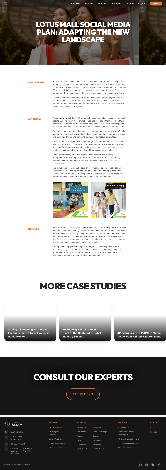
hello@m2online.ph (17, 433)
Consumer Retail (83, 450)
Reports (153, 433)
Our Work (130, 3)
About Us (76, 3)
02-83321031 (15, 440)
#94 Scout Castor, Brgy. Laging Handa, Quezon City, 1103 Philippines (22, 451)
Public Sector (98, 450)
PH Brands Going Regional (128, 440)
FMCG (79, 441)
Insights (142, 3)
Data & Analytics (56, 440)
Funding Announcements (128, 444)
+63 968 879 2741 (17, 444)
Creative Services (56, 448)
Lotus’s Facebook (77, 230)
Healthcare (81, 433)
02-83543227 (15, 437)
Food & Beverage (100, 433)
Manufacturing (99, 428)
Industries (103, 3)
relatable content (115, 150)
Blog (152, 428)
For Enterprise (123, 428)
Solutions (117, 3)
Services (90, 3)
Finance (80, 437)
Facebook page (109, 103)
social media (95, 90)
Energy (96, 437)
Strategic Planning (56, 428)
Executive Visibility (126, 448)
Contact (156, 3)
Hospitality (97, 441)
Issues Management (57, 444)
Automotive (81, 446)
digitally (75, 87)
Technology (81, 428)
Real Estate (97, 446)
